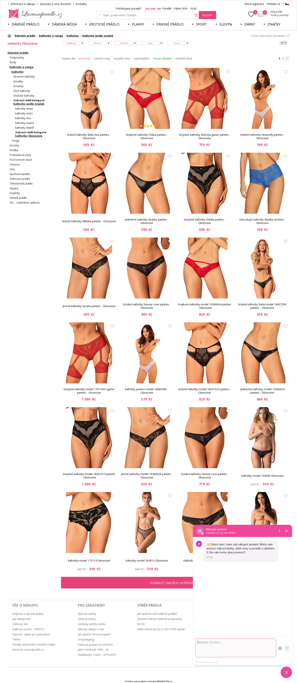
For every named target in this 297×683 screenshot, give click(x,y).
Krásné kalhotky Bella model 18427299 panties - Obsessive (262, 306)
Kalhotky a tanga (21, 67)
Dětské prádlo (18, 198)
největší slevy (184, 58)
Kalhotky (17, 72)
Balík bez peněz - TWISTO (28, 629)
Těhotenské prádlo (21, 183)
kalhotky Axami (24, 123)
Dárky (249, 24)
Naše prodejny (87, 619)
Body (13, 62)
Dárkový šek (20, 624)
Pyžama (14, 164)
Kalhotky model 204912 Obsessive (146, 560)
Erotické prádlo (104, 24)
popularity (84, 58)
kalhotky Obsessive (28, 136)
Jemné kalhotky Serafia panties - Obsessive (89, 306)
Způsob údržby (87, 614)
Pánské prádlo (170, 24)
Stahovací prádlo (20, 179)
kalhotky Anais (24, 108)
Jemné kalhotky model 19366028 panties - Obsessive (147, 475)
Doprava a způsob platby (27, 614)
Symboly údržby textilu (91, 624)
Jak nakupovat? (21, 619)
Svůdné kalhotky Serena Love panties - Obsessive (147, 306)
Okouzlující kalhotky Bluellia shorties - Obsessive (262, 221)
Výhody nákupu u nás (91, 629)
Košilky (14, 150)
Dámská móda (64, 24)
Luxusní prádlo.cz (34, 13)
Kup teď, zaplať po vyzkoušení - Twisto (31, 636)
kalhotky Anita (24, 113)
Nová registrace (254, 4)
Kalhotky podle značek (28, 104)
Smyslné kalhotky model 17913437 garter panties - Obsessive (89, 390)
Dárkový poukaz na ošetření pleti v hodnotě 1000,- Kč (95, 647)
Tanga (15, 140)
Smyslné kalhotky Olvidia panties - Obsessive (205, 221)
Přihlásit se (273, 4)
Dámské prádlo (25, 24)
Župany (14, 188)
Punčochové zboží (21, 159)
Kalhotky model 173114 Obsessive (89, 560)
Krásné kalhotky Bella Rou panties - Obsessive (89, 136)
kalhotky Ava (23, 118)
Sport (201, 24)
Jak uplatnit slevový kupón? (94, 634)
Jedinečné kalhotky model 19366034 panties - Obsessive (262, 390)
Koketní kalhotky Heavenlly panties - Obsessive (262, 136)
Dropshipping (86, 639)
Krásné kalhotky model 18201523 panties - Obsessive (204, 390)
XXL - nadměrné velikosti (25, 202)
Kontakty (81, 4)
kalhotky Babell (24, 127)
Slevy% (225, 24)
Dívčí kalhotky (21, 91)
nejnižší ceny (102, 58)
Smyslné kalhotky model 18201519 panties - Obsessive (89, 475)
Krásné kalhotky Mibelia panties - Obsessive (89, 221)
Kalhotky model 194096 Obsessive (262, 476)
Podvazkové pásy (20, 155)
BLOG (141, 624)
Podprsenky (17, 57)
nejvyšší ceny (122, 58)
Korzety (14, 145)
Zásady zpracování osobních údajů (33, 644)
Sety (12, 169)
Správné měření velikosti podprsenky (159, 619)
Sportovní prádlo (20, 174)
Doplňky (15, 193)
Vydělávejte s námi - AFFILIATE (97, 655)
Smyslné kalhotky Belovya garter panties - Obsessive (204, 136)
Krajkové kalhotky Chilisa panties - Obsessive (147, 136)
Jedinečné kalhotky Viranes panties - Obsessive (147, 221)
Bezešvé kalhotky (24, 76)
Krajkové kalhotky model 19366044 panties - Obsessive (204, 306)
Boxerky (18, 86)
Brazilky (18, 81)
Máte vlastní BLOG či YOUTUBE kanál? (161, 629)
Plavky (138, 24)
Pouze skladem (162, 58)
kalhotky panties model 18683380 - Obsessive (146, 390)
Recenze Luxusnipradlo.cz (28, 649)
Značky (273, 24)
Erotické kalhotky (23, 95)
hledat (207, 15)
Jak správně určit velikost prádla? (157, 614)
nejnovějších (141, 58)
